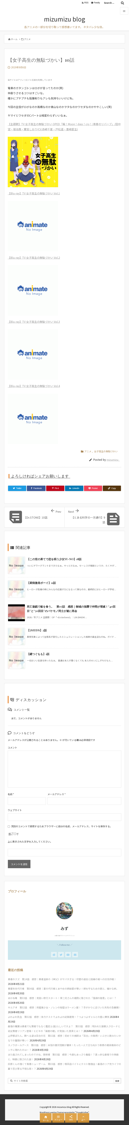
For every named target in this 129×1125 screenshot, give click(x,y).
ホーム (14, 39)
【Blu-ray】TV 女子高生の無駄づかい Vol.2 (34, 258)
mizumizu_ (113, 459)
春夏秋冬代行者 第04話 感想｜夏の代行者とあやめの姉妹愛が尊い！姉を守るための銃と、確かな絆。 (63, 988)
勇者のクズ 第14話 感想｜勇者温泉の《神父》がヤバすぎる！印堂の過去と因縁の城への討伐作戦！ (62, 979)
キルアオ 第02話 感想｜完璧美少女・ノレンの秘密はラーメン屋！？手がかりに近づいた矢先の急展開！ (64, 1007)
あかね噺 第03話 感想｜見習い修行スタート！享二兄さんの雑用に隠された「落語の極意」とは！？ (62, 998)
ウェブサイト (15, 810)
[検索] (122, 3)
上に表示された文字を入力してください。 (30, 841)
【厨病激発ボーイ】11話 (41, 583)
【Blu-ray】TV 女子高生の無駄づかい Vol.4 (34, 386)
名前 (11, 794)
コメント (12, 747)
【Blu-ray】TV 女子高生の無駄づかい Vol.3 (34, 322)
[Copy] (112, 488)
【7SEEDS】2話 (37, 630)
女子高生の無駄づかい (106, 451)
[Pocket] (93, 488)
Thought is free (82, 1112)
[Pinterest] (55, 488)
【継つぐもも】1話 (38, 654)
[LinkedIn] (74, 488)
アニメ (27, 39)
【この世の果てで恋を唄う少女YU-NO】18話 (54, 559)
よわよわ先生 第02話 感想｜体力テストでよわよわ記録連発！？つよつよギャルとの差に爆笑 (58, 1017)
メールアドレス (57, 794)
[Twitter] (17, 488)
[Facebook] (36, 488)
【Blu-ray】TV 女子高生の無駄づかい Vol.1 (34, 193)
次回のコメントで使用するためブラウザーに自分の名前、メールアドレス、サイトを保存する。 (61, 826)
